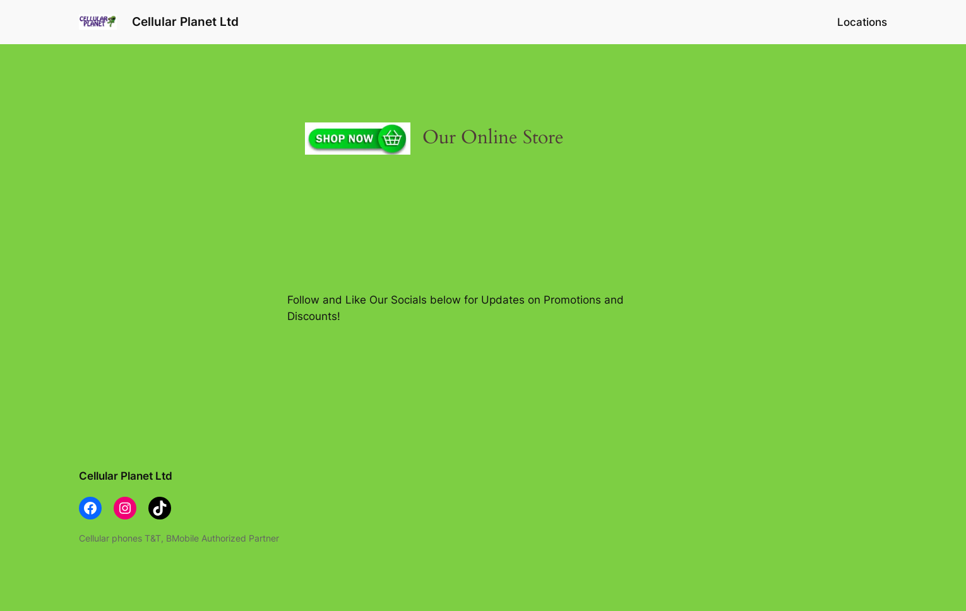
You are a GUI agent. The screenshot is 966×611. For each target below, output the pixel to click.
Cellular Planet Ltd (185, 21)
